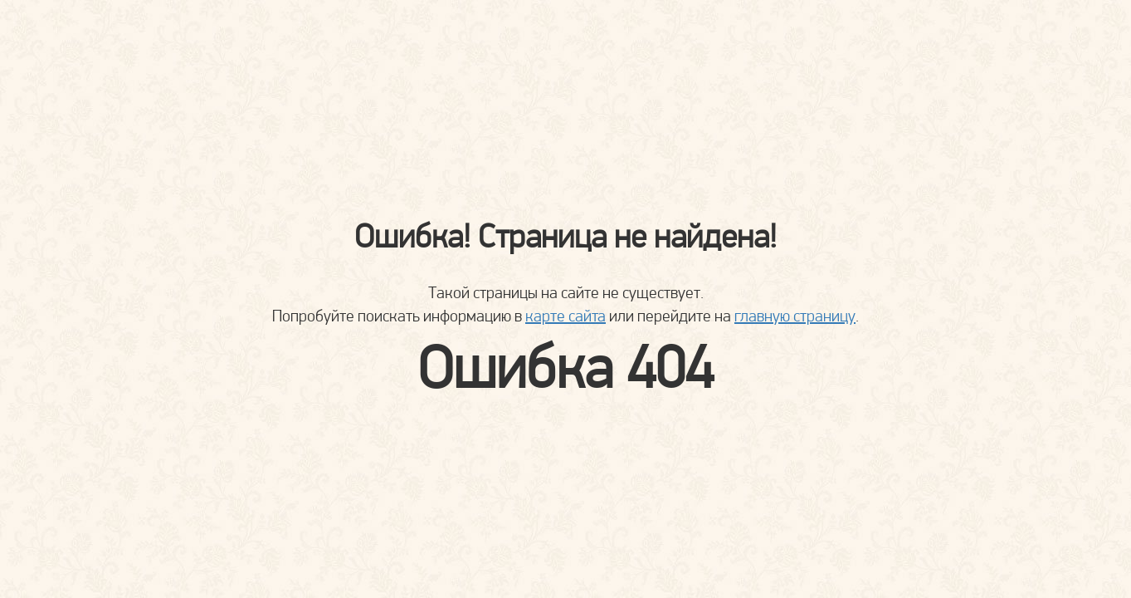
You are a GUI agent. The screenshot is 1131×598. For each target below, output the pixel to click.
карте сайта (565, 316)
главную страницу (795, 316)
